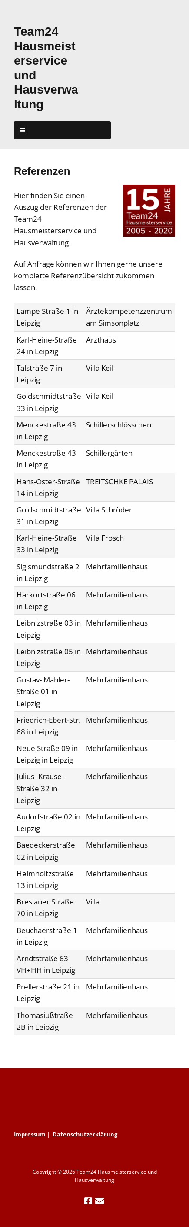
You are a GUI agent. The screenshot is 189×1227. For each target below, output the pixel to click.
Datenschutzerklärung (85, 1134)
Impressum (30, 1134)
